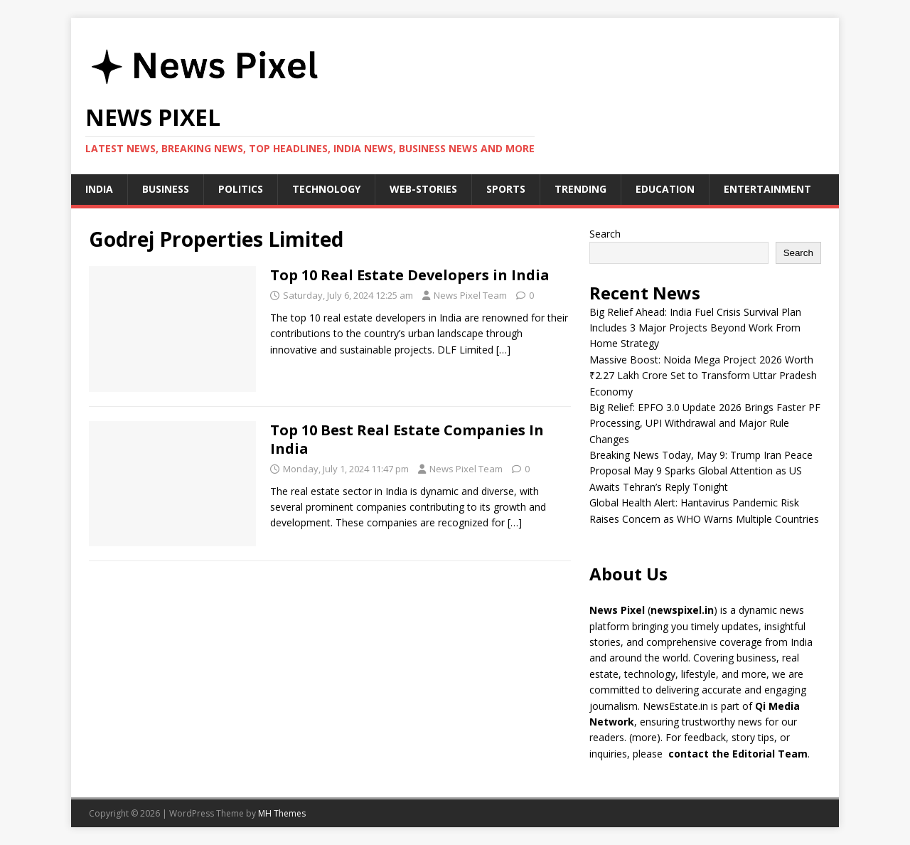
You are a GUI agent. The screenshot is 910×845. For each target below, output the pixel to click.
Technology (326, 189)
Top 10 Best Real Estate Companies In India (407, 439)
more (644, 737)
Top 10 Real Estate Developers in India (410, 275)
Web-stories (423, 189)
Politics (240, 189)
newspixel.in (682, 610)
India (99, 189)
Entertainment (767, 189)
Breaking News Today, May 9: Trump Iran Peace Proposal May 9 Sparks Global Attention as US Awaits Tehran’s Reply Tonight (701, 471)
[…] (503, 349)
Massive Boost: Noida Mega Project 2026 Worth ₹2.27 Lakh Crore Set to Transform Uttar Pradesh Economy (703, 375)
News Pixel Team (470, 295)
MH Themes (282, 813)
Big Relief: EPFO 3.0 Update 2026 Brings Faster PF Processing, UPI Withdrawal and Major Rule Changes (704, 423)
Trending (580, 189)
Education (665, 189)
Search (605, 233)
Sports (505, 189)
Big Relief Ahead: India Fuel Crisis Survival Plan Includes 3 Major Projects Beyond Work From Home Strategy (695, 328)
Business (165, 189)
